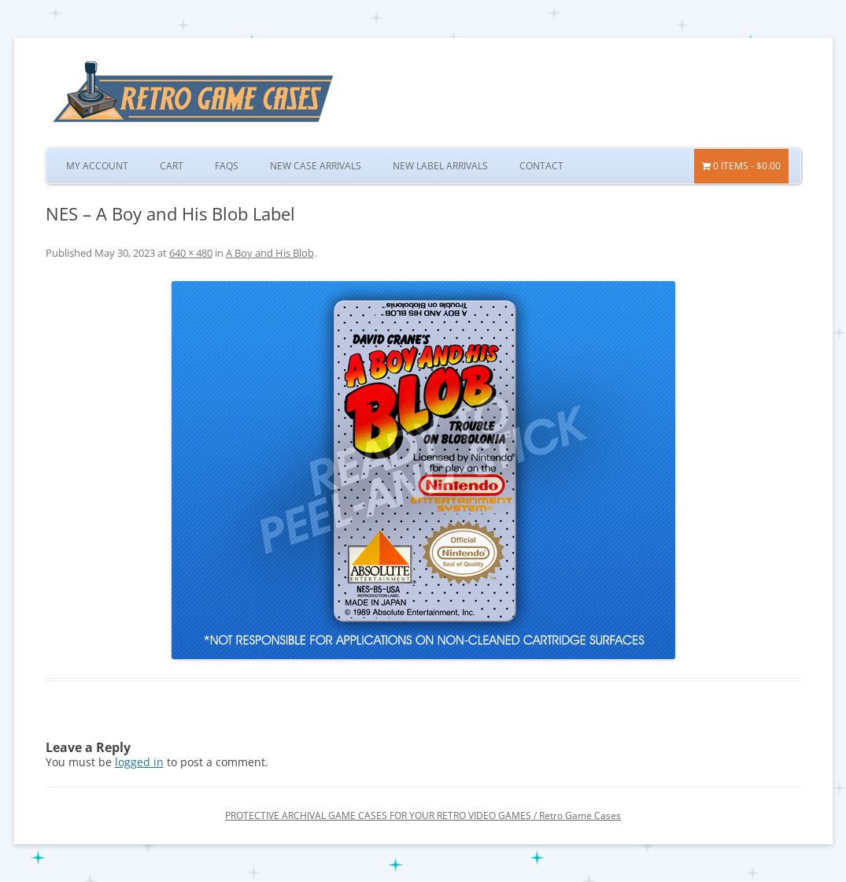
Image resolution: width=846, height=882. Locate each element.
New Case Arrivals (315, 165)
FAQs (226, 165)
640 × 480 (190, 253)
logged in (139, 761)
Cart (171, 165)
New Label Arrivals (440, 165)
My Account (97, 165)
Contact (541, 165)
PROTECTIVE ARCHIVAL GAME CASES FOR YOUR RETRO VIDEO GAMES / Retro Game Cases (423, 815)
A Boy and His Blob (270, 253)
